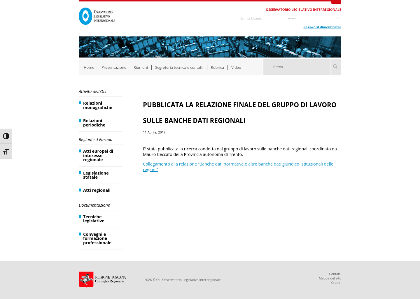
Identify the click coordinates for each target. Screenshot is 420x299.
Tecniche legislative (93, 219)
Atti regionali (97, 190)
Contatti (335, 274)
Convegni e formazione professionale (97, 238)
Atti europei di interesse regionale (98, 155)
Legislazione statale (96, 175)
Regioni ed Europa (95, 139)
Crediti (336, 282)
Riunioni (141, 67)
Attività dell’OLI (92, 91)
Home (89, 67)
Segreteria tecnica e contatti (179, 67)
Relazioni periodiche (94, 122)
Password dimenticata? (322, 27)
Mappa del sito (330, 278)
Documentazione (94, 205)
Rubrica (217, 67)
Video (236, 67)
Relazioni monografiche (97, 105)
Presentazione (114, 67)
